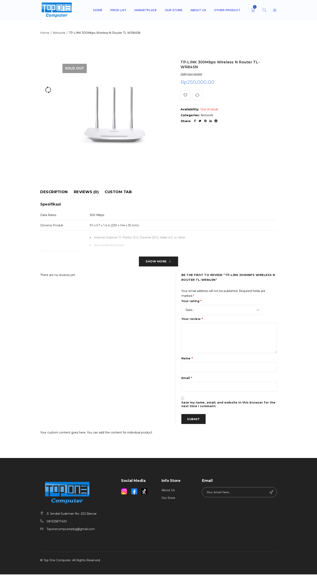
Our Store (168, 498)
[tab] (54, 192)
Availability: (190, 109)
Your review (192, 319)
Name (187, 358)
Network (59, 33)
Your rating (191, 301)
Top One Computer (57, 561)
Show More (156, 261)
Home (44, 33)
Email (186, 378)
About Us (168, 491)
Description (54, 192)
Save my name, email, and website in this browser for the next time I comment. (228, 405)
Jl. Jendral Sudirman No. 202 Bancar (71, 514)
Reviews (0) (86, 192)
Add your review (191, 74)
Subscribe (271, 493)
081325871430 (56, 522)
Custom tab (118, 192)
